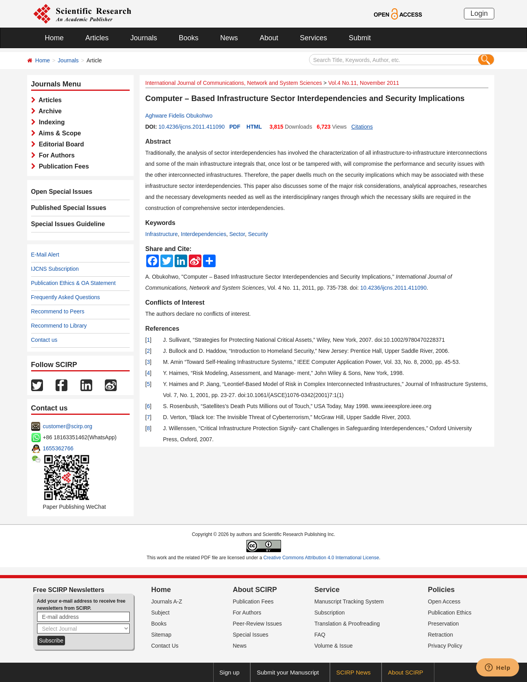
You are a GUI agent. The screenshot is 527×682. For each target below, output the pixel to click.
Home (54, 38)
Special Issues (250, 634)
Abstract (158, 141)
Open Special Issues (62, 191)
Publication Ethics (450, 612)
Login (479, 13)
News (229, 38)
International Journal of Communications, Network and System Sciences (233, 83)
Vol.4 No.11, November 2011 (363, 83)
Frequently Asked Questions (65, 297)
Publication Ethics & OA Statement (73, 283)
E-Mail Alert (45, 254)
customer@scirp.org (67, 426)
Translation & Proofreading (347, 623)
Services (313, 38)
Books (189, 38)
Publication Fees (62, 166)
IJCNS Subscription (55, 269)
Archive (48, 111)
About (269, 38)
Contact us (44, 340)
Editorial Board (59, 144)
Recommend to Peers (57, 311)
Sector (237, 234)
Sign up (230, 672)
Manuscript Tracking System (349, 601)
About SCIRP (255, 590)
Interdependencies (203, 234)
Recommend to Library (59, 325)
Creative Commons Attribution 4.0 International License (321, 557)
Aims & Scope (58, 133)
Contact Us (165, 646)
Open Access (444, 601)
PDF (234, 127)
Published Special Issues (68, 207)
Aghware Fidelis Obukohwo (178, 115)
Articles (97, 38)
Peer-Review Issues (257, 623)
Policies (441, 590)
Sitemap (161, 634)
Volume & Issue (334, 646)
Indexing (50, 122)
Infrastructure (161, 234)
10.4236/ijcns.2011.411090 (191, 127)
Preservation (443, 623)
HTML (254, 127)
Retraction (440, 634)
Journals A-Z (166, 601)
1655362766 (58, 448)
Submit (360, 38)
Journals (143, 38)
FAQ (320, 634)
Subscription (330, 612)
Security (258, 234)
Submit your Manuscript (288, 672)
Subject (160, 612)
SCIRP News (353, 672)
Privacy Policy (445, 646)
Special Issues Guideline (68, 224)
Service (327, 590)
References (162, 328)
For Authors (55, 155)
